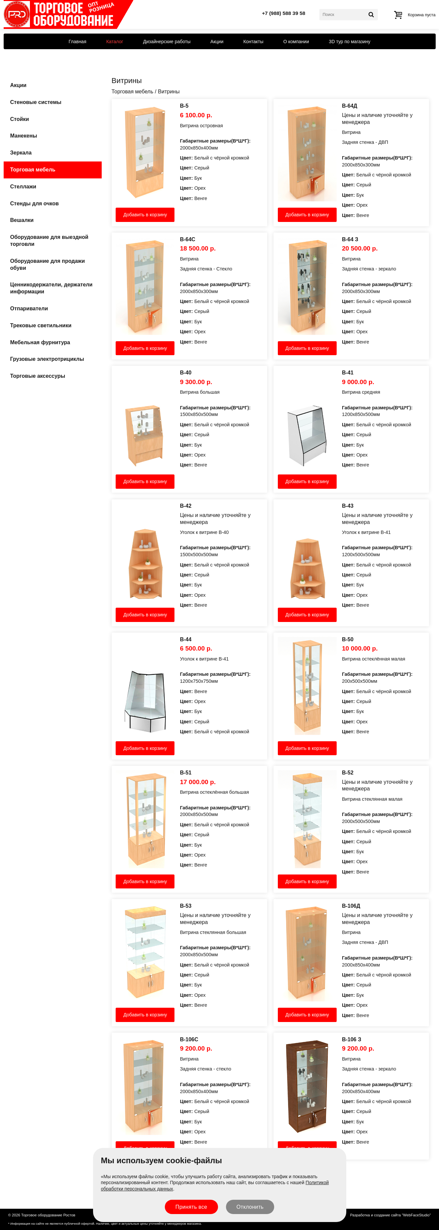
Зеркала (21, 152)
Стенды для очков (34, 203)
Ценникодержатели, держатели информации (51, 288)
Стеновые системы (35, 102)
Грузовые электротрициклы (47, 359)
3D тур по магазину (350, 41)
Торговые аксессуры (37, 376)
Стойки (19, 119)
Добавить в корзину (145, 214)
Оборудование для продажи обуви (47, 264)
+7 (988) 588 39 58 (283, 13)
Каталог (114, 41)
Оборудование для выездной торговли (49, 240)
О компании (296, 41)
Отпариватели (29, 308)
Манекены (23, 136)
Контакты (253, 41)
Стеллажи (23, 186)
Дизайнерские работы (166, 41)
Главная (77, 41)
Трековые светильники (40, 325)
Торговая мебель (32, 169)
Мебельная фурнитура (40, 342)
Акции (216, 41)
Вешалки (22, 220)
